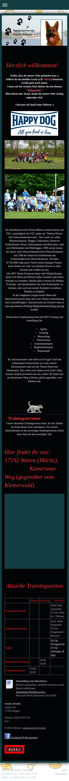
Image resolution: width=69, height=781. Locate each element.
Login (64, 769)
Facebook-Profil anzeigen (24, 737)
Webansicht (61, 773)
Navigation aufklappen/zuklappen (34, 5)
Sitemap (27, 769)
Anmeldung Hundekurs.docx (31, 692)
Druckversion (12, 769)
